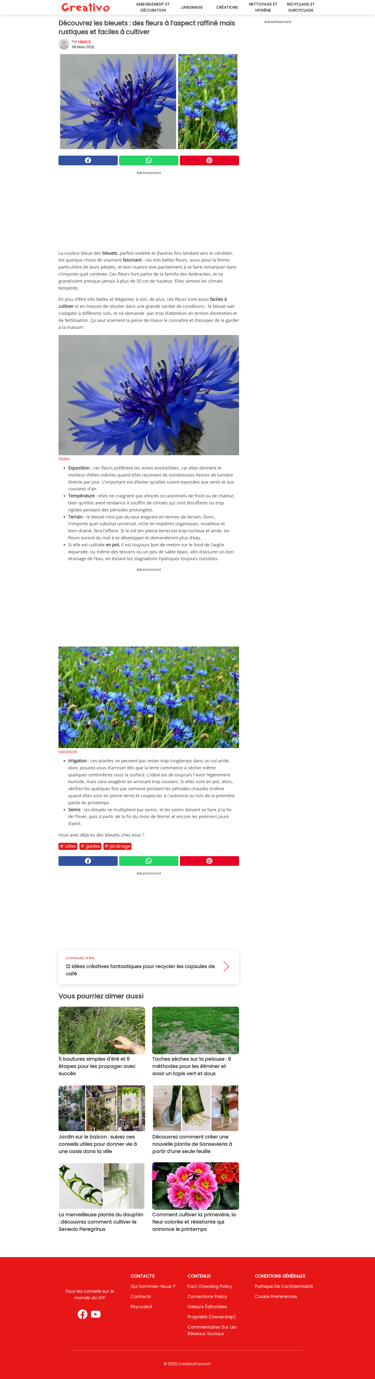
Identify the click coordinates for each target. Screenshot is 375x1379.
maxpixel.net (67, 751)
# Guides (90, 846)
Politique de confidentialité (284, 1286)
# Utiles (68, 846)
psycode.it (141, 1307)
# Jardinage (117, 846)
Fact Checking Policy (210, 1286)
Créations (227, 7)
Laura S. (84, 41)
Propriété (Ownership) (212, 1317)
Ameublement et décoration (153, 7)
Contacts (141, 1296)
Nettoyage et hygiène (263, 7)
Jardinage (192, 7)
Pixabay (64, 458)
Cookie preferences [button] (276, 1296)
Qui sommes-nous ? (153, 1286)
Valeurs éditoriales (207, 1307)
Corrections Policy (207, 1296)
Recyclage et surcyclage (301, 7)
